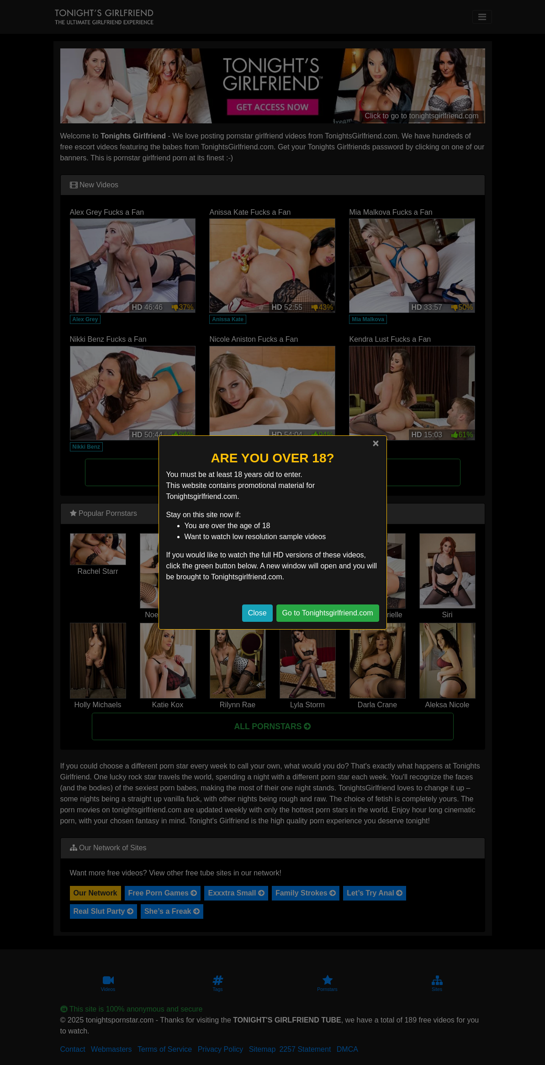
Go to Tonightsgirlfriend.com (327, 613)
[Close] (375, 443)
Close (257, 613)
